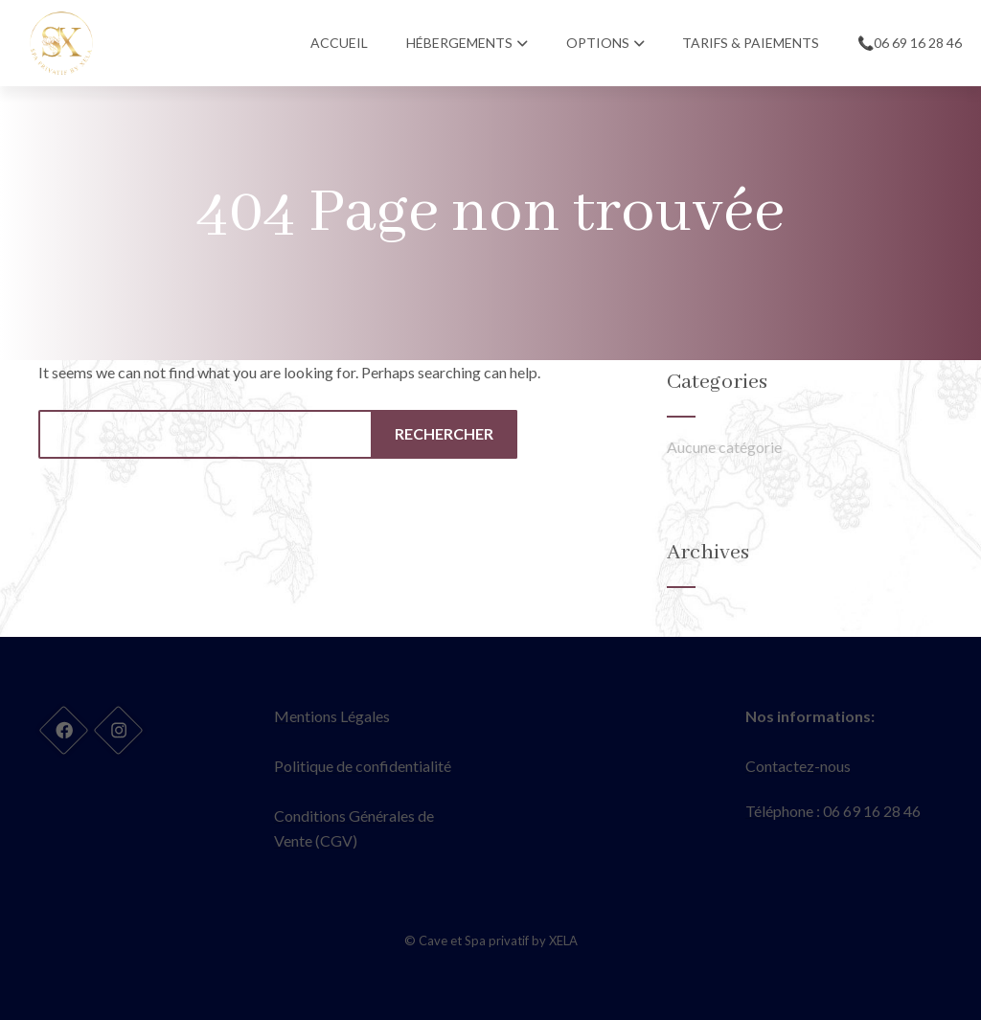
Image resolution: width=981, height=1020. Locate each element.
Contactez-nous (798, 766)
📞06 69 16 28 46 (909, 42)
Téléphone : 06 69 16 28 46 (833, 811)
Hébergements (467, 42)
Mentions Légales (332, 716)
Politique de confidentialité (362, 766)
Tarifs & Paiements (750, 42)
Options (605, 42)
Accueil (339, 42)
